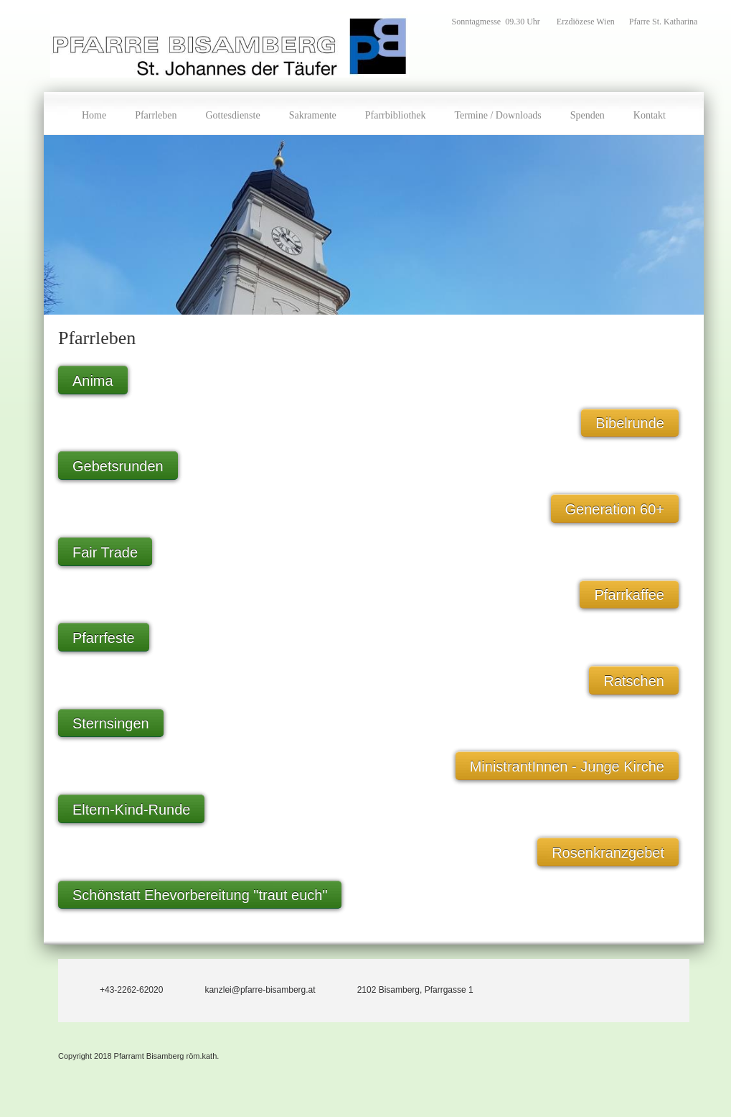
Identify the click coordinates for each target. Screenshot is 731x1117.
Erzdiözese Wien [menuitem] (586, 22)
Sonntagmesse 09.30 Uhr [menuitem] (497, 22)
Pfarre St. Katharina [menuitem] (663, 22)
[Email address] (246, 987)
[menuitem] (94, 113)
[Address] (402, 987)
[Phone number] (117, 987)
